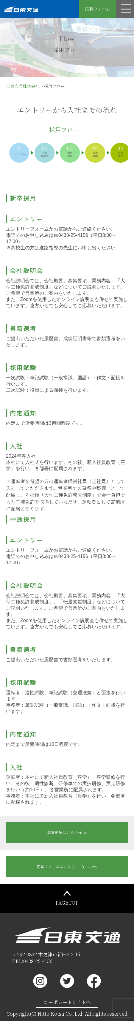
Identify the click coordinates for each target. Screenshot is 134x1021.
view (67, 832)
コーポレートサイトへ (67, 1002)
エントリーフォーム (27, 229)
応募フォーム (97, 9)
